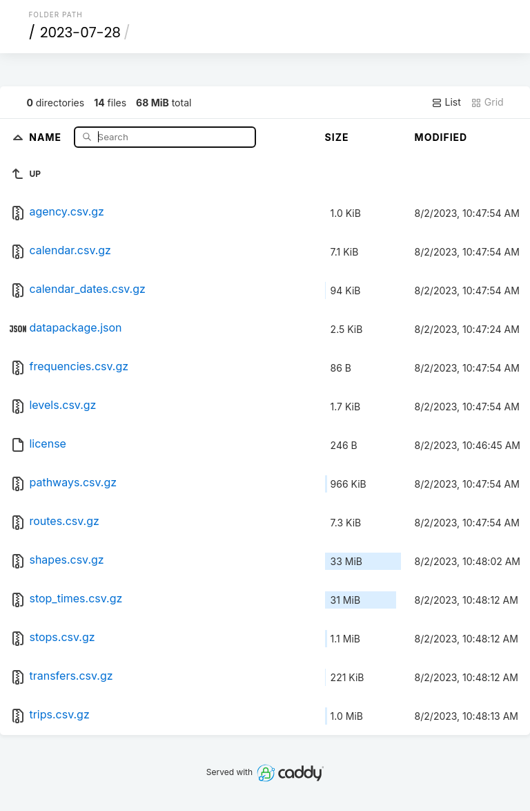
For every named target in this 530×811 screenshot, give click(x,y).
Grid (487, 102)
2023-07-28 (80, 32)
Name (46, 136)
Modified (441, 137)
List (446, 102)
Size (337, 137)
